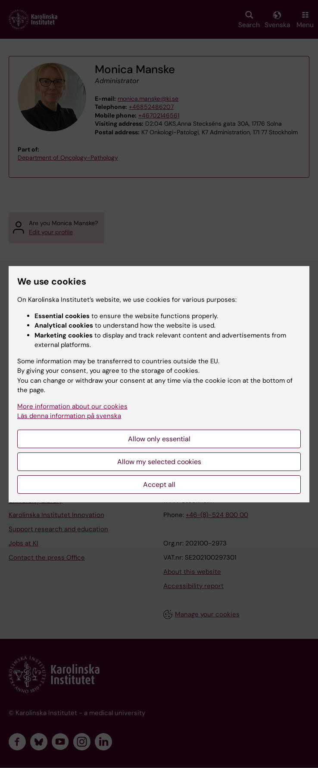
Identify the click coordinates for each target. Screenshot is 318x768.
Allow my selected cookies (159, 461)
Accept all (159, 484)
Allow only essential (159, 438)
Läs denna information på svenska (69, 416)
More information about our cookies (72, 406)
